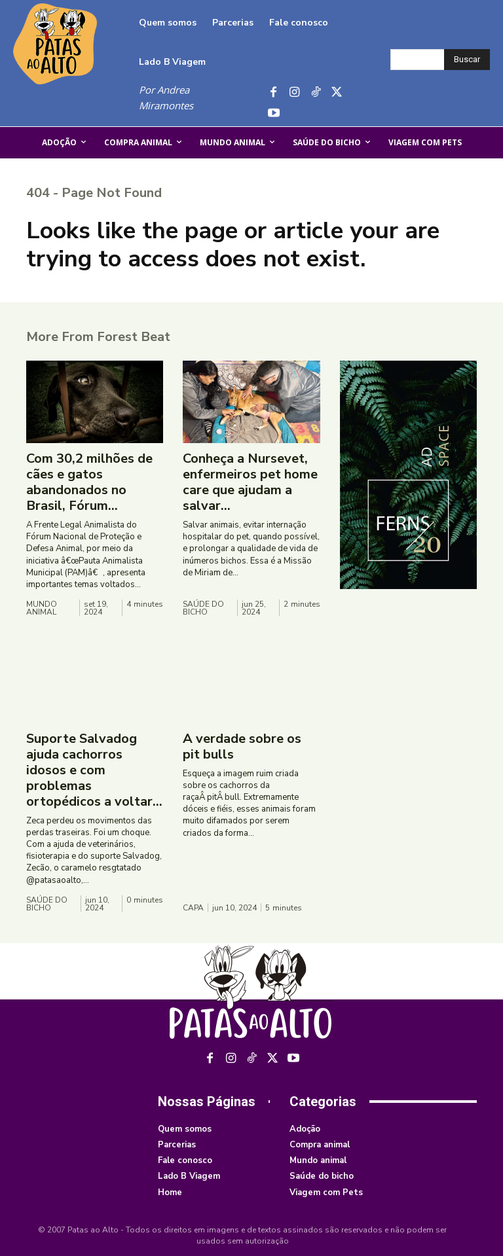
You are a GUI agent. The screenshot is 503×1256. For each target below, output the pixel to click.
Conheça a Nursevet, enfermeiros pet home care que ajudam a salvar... (250, 482)
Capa (193, 908)
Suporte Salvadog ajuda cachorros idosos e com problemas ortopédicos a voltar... (94, 770)
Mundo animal (41, 608)
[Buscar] (467, 59)
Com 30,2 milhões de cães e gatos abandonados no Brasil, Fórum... (89, 482)
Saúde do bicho (203, 608)
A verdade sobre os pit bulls (242, 746)
